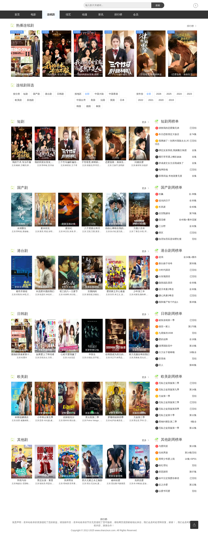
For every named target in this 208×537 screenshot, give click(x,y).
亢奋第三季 (139, 417)
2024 (179, 94)
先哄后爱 (139, 480)
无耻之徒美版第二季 (175, 383)
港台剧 (48, 94)
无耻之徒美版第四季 (175, 409)
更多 (146, 122)
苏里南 (175, 358)
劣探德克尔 (68, 417)
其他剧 (30, 100)
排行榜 (118, 14)
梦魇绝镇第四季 (116, 417)
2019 (171, 100)
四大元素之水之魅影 (92, 480)
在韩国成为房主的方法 (116, 354)
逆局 (175, 257)
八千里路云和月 (92, 228)
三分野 (175, 226)
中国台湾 (81, 100)
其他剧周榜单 (171, 440)
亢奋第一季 (175, 396)
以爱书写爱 (175, 491)
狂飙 (175, 194)
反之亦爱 (175, 485)
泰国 (98, 106)
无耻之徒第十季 (175, 415)
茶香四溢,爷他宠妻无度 (175, 176)
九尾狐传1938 (175, 333)
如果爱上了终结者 (45, 354)
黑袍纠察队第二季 (175, 422)
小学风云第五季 (45, 417)
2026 (158, 94)
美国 (93, 100)
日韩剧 (60, 94)
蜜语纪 (68, 228)
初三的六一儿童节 (69, 291)
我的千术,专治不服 (21, 162)
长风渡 (175, 207)
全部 (87, 94)
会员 (135, 14)
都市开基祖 (21, 291)
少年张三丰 (139, 291)
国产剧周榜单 (171, 188)
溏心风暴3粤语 (175, 296)
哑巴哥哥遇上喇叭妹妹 (175, 157)
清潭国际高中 (175, 346)
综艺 (68, 14)
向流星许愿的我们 (45, 291)
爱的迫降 (175, 339)
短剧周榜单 (170, 121)
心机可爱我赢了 (69, 354)
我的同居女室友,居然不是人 (49, 162)
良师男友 (68, 480)
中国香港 (113, 94)
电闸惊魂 (175, 169)
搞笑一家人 (175, 326)
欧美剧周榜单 (171, 377)
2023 (189, 94)
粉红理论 (175, 465)
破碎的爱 (115, 480)
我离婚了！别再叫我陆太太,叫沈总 (175, 142)
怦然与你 (21, 480)
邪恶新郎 (175, 472)
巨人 (175, 365)
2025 (168, 94)
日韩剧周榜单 (171, 314)
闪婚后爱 (139, 162)
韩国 (78, 106)
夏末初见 (45, 228)
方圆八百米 (139, 228)
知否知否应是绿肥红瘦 (175, 239)
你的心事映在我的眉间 (116, 228)
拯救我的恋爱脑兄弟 (175, 128)
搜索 (158, 5)
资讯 (100, 14)
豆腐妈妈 (92, 291)
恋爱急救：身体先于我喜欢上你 (121, 162)
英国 (112, 100)
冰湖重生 (21, 228)
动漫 (84, 14)
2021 (150, 100)
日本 (122, 100)
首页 (17, 14)
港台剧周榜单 (171, 251)
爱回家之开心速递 (116, 291)
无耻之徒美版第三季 (175, 402)
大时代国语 (175, 270)
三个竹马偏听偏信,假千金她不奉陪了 (76, 162)
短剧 (25, 94)
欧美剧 (18, 100)
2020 (161, 100)
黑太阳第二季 (92, 417)
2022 (140, 100)
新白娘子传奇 (175, 264)
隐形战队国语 (175, 283)
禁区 (175, 233)
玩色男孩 (175, 452)
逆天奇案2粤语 (175, 289)
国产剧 (36, 94)
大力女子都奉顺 (175, 352)
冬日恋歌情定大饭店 (175, 134)
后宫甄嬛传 (175, 213)
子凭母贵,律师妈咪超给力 (94, 162)
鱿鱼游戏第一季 (175, 320)
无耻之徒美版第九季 (175, 389)
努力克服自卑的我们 (139, 354)
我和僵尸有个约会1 (175, 302)
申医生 (92, 354)
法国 (102, 100)
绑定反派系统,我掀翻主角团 (175, 150)
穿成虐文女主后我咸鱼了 (175, 163)
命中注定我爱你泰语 (175, 478)
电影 (33, 14)
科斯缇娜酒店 (22, 417)
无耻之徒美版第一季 (175, 428)
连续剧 (51, 14)
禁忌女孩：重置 (45, 480)
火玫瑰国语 (175, 276)
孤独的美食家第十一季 (22, 354)
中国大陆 (99, 94)
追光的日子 (175, 200)
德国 (88, 106)
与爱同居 (175, 446)
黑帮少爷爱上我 (175, 459)
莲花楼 (175, 220)
